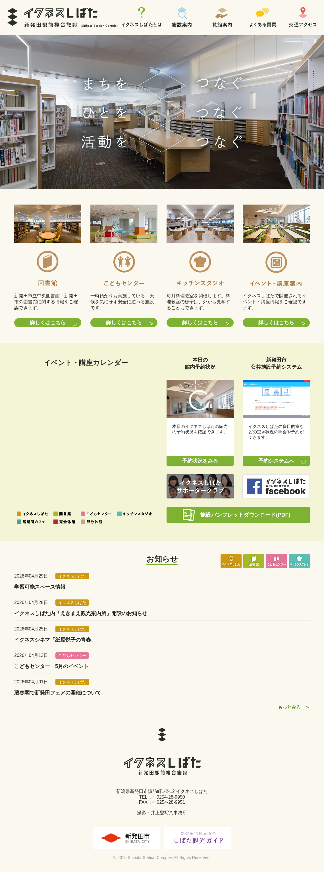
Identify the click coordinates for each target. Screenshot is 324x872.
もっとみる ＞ (294, 707)
